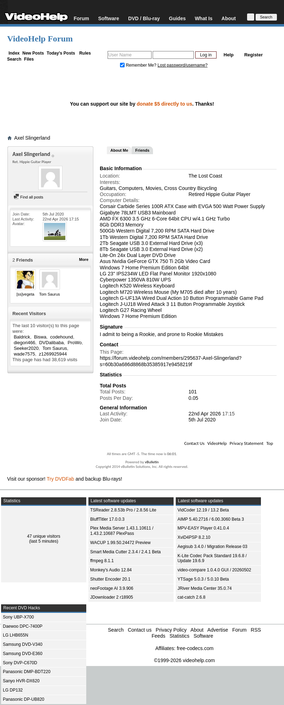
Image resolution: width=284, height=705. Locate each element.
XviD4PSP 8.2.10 (194, 537)
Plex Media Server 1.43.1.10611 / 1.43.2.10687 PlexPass (121, 531)
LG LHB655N (15, 635)
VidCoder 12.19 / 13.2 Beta (203, 510)
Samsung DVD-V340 (22, 644)
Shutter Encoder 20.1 (110, 579)
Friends (142, 150)
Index (14, 53)
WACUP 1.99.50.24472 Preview (120, 542)
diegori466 (25, 342)
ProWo (74, 342)
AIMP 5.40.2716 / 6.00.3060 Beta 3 (211, 519)
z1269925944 (53, 354)
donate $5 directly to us (164, 104)
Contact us (140, 630)
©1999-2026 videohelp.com (184, 660)
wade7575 (24, 354)
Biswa (40, 337)
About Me (119, 150)
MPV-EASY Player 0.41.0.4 (203, 528)
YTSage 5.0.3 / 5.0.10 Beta (203, 579)
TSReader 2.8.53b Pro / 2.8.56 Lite (123, 510)
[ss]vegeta (25, 294)
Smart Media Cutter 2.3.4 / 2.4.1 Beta (125, 551)
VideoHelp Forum (40, 38)
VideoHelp (217, 443)
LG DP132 (13, 690)
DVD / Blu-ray (144, 18)
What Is (204, 18)
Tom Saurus (49, 294)
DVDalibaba (51, 342)
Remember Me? (139, 65)
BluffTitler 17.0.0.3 (107, 519)
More (83, 259)
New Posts (33, 53)
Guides (177, 18)
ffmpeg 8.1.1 (102, 560)
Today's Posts (61, 53)
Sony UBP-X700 (18, 617)
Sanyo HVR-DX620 (21, 680)
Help (229, 54)
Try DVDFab (60, 479)
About (229, 18)
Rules (85, 53)
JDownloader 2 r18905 (111, 597)
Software (108, 18)
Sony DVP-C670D (20, 662)
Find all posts (28, 197)
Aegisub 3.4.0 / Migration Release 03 (212, 546)
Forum (81, 18)
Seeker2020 (26, 348)
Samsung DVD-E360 (22, 653)
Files (29, 59)
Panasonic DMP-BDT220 (26, 671)
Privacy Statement (246, 443)
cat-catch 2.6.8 (192, 597)
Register (253, 54)
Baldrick (22, 337)
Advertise (217, 630)
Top (269, 443)
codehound (61, 337)
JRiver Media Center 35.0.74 (205, 588)
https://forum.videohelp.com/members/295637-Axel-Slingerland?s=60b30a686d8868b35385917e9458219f (170, 361)
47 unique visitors (43, 536)
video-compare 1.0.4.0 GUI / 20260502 (214, 569)
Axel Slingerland (32, 138)
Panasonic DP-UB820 (23, 699)
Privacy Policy (171, 630)
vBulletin (152, 462)
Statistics (179, 636)
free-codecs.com (195, 648)
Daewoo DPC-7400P (22, 626)
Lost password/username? (183, 65)
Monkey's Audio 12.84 (111, 569)
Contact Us (194, 443)
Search (14, 59)
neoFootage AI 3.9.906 (111, 588)
